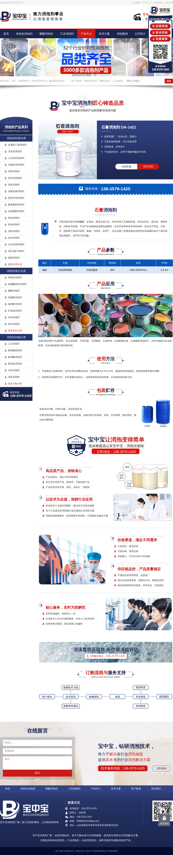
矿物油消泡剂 (15, 310)
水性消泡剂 (14, 370)
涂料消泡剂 (14, 171)
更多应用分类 (15, 264)
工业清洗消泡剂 (16, 158)
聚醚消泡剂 (46, 33)
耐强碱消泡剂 (15, 350)
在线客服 (126, 166)
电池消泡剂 (14, 224)
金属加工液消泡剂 (17, 145)
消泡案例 (122, 33)
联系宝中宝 (158, 3)
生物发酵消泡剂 (16, 211)
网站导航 (169, 3)
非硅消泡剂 (14, 317)
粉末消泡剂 (14, 324)
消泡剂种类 (23, 81)
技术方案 (104, 33)
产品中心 (86, 33)
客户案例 (136, 788)
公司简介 (140, 33)
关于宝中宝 (146, 3)
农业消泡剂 (14, 238)
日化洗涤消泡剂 (16, 244)
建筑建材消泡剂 (56, 81)
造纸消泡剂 (14, 184)
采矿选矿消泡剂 (16, 251)
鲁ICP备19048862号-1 (65, 851)
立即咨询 (161, 768)
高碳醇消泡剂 (15, 297)
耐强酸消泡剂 (15, 357)
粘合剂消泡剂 (15, 178)
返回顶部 (164, 823)
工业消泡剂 (67, 33)
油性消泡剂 (14, 377)
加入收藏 (136, 3)
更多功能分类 (15, 383)
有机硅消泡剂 (24, 33)
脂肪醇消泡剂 (15, 304)
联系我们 (156, 788)
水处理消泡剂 (15, 151)
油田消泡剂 (14, 231)
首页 (6, 33)
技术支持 (148, 166)
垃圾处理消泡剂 (16, 164)
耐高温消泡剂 (15, 363)
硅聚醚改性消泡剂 (17, 284)
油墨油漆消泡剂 (16, 191)
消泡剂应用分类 (39, 81)
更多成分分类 (15, 330)
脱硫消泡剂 (14, 257)
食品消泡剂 (14, 218)
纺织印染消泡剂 (16, 198)
